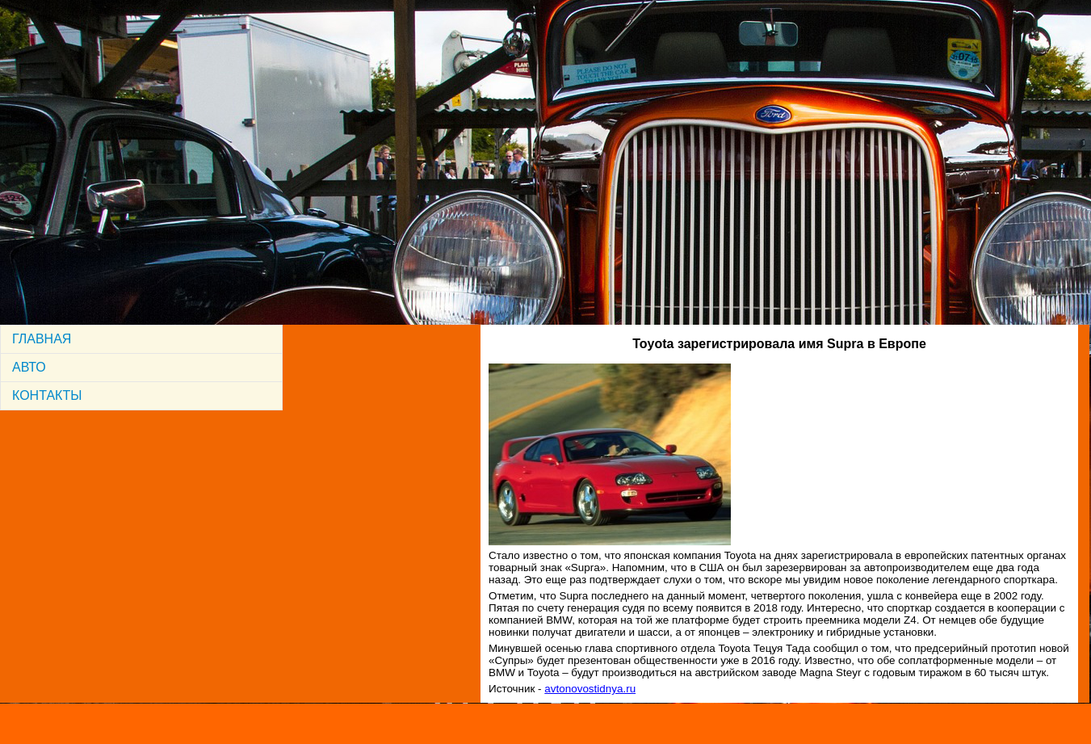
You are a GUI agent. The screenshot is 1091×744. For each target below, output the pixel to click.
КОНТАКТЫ (47, 395)
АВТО (29, 367)
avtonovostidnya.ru (590, 689)
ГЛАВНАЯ (41, 339)
